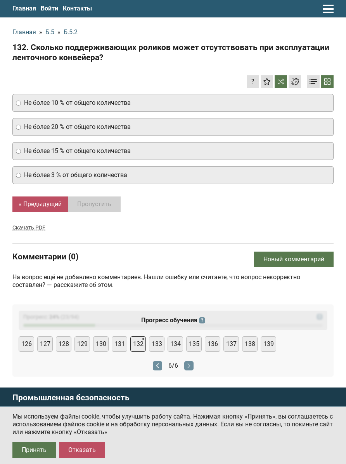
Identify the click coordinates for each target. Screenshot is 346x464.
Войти (49, 8)
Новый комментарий (293, 259)
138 (250, 344)
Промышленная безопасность (71, 398)
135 (194, 344)
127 (45, 344)
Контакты (77, 8)
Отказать (82, 450)
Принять (34, 450)
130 (101, 344)
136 (213, 344)
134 (175, 344)
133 (157, 344)
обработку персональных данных (168, 424)
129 (82, 344)
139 (268, 344)
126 (26, 344)
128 (64, 344)
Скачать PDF (28, 227)
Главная (24, 8)
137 (231, 344)
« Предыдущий (40, 204)
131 (119, 344)
